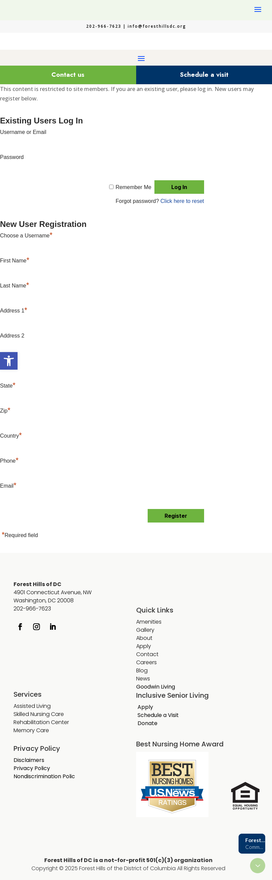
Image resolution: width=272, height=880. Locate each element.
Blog (142, 670)
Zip (5, 411)
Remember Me (133, 187)
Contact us (67, 74)
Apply (143, 646)
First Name (14, 260)
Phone (9, 461)
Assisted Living (32, 706)
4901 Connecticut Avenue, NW (53, 592)
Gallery (145, 630)
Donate (147, 723)
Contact (147, 654)
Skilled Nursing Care (39, 714)
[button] (9, 361)
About (144, 638)
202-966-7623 (32, 608)
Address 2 (12, 336)
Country (11, 436)
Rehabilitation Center (41, 722)
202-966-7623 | (107, 26)
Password (12, 157)
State (8, 386)
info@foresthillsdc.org (157, 26)
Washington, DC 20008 (44, 600)
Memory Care (32, 730)
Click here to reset (182, 201)
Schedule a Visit (158, 715)
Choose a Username (26, 235)
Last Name (14, 285)
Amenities (149, 622)
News (143, 678)
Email (8, 486)
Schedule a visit (204, 74)
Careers (146, 662)
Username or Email (23, 132)
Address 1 (13, 311)
